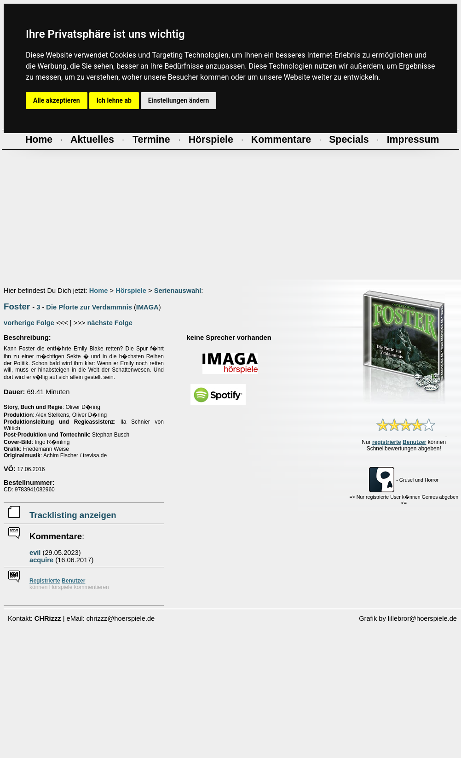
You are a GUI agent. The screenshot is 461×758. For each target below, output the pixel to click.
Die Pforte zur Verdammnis (89, 307)
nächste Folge (110, 323)
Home (98, 290)
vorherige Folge (29, 323)
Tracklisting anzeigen (72, 515)
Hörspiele (130, 290)
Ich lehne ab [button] (114, 100)
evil (34, 552)
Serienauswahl (178, 290)
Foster (17, 306)
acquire (41, 560)
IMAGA (147, 307)
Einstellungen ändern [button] (178, 100)
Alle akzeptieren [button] (56, 100)
